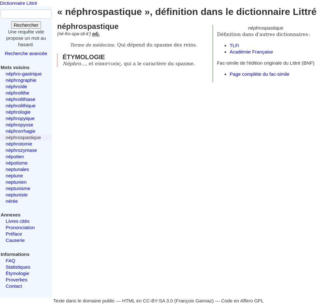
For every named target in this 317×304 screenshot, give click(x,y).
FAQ (10, 260)
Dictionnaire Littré (18, 3)
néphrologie (18, 112)
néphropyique (20, 118)
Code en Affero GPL (242, 300)
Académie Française (251, 51)
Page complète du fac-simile (259, 74)
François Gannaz (194, 300)
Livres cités (18, 221)
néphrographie (21, 80)
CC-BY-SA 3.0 (158, 300)
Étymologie (17, 273)
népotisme (17, 163)
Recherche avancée (26, 53)
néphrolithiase (20, 99)
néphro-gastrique (24, 73)
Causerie (15, 240)
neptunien (16, 182)
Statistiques (18, 267)
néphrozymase (21, 150)
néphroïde (16, 86)
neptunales (17, 169)
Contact (14, 286)
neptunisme (18, 188)
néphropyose (19, 124)
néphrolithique (21, 105)
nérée (12, 201)
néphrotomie (19, 143)
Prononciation (20, 227)
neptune (14, 175)
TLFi (234, 45)
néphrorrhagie (20, 131)
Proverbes (16, 279)
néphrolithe (17, 92)
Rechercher (26, 25)
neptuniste (17, 194)
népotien (15, 156)
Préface (14, 234)
